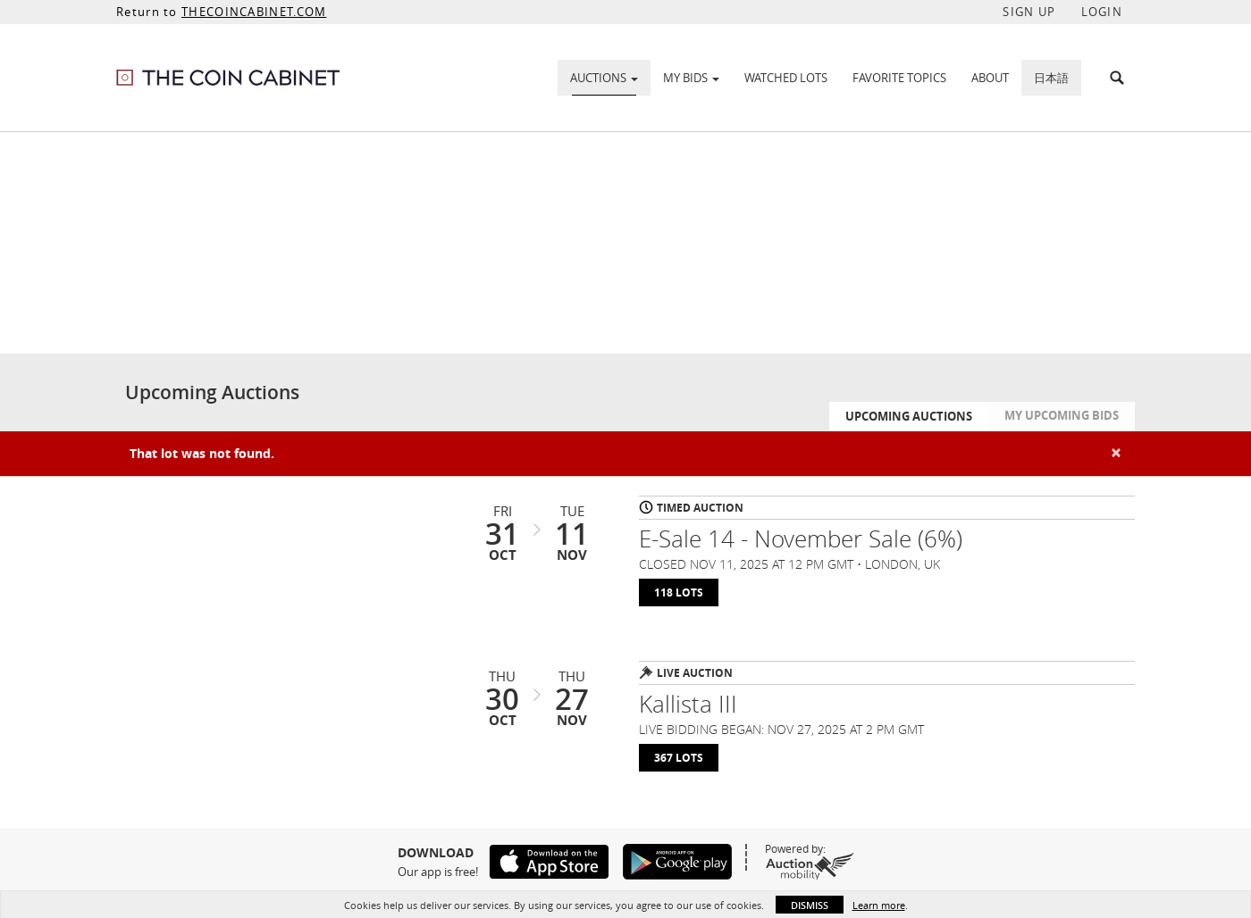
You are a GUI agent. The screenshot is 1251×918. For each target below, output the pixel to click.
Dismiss (809, 905)
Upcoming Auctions (908, 416)
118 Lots (678, 592)
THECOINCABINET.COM (253, 12)
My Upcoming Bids (1061, 415)
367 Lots (678, 757)
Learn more (878, 905)
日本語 (1051, 78)
